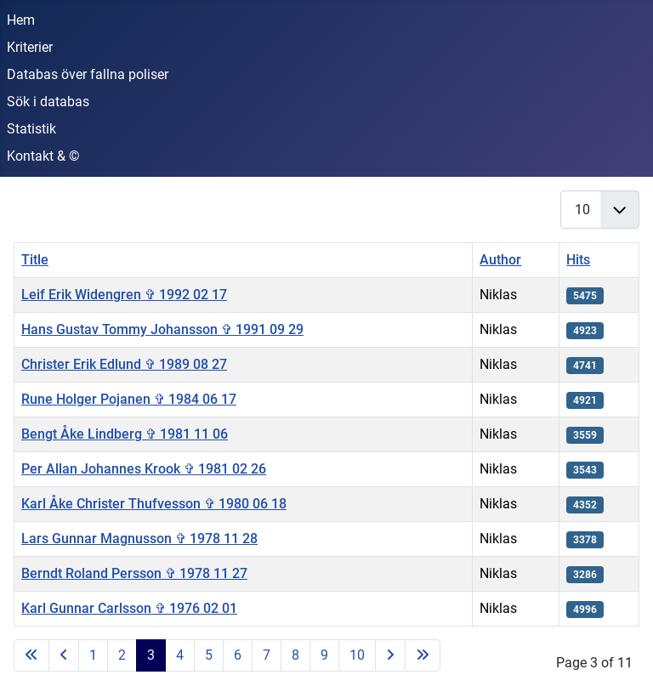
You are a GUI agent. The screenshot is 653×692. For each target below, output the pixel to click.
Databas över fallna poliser (87, 74)
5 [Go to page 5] (209, 655)
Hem (21, 20)
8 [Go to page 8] (295, 655)
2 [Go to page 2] (122, 655)
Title (34, 260)
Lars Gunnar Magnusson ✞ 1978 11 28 (139, 538)
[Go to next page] (390, 655)
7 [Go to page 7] (266, 655)
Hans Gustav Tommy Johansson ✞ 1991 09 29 (162, 329)
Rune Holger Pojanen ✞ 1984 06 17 (128, 399)
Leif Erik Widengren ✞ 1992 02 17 (124, 294)
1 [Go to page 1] (93, 655)
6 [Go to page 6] (237, 655)
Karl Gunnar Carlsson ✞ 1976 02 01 (129, 608)
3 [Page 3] (151, 655)
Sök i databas (48, 102)
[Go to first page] (31, 655)
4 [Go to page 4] (180, 655)
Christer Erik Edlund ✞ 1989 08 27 (124, 364)
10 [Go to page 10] (357, 655)
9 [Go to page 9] (324, 655)
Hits (578, 260)
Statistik (31, 129)
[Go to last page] (422, 655)
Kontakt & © (43, 156)
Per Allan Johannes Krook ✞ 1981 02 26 (143, 469)
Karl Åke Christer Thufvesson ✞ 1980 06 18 (154, 504)
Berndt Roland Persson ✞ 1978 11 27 (134, 573)
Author (500, 260)
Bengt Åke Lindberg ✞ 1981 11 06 (124, 434)
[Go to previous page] (63, 655)
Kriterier (30, 47)
